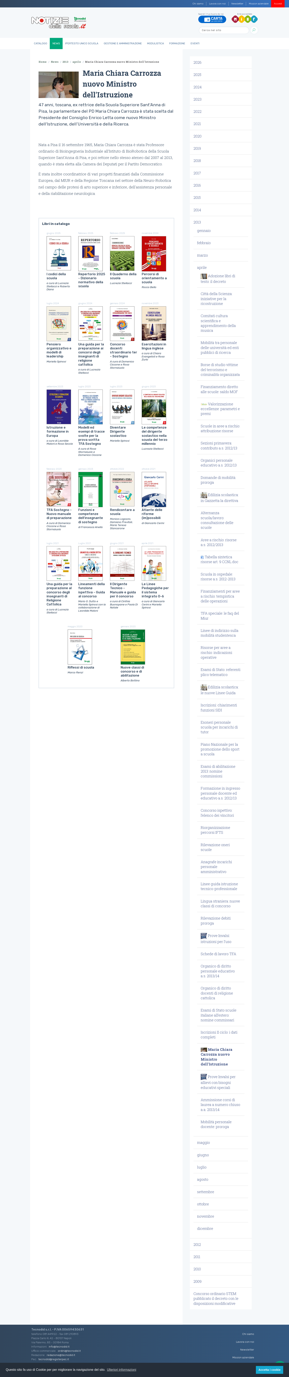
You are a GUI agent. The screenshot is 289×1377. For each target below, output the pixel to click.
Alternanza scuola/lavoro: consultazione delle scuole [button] (217, 520)
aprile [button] (202, 267)
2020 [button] (197, 136)
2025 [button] (197, 74)
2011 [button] (196, 1256)
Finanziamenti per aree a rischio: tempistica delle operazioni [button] (220, 596)
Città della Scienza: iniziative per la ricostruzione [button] (216, 298)
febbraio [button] (204, 242)
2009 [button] (197, 1281)
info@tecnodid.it (59, 1346)
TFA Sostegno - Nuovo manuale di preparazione (59, 514)
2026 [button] (197, 62)
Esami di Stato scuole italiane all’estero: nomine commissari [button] (218, 1015)
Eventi (195, 43)
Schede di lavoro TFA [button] (218, 953)
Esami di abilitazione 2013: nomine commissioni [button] (218, 771)
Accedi (278, 3)
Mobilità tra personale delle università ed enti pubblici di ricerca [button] (220, 347)
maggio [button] (203, 1142)
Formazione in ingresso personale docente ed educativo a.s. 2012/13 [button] (220, 793)
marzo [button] (202, 255)
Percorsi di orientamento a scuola (154, 278)
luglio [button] (202, 1167)
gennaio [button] (204, 230)
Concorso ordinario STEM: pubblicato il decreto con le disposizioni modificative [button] (215, 1298)
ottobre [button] (203, 1204)
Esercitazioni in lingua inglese (154, 346)
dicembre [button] (205, 1228)
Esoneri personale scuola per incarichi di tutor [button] (219, 727)
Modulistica (155, 43)
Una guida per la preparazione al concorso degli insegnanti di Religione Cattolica (59, 594)
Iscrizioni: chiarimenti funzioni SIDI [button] (219, 707)
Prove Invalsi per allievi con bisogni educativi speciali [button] (218, 1082)
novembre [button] (205, 1216)
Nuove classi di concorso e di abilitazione (132, 672)
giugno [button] (203, 1154)
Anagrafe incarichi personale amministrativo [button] (216, 866)
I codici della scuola (56, 276)
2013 (65, 61)
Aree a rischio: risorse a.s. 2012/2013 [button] (219, 542)
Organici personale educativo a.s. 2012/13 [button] (219, 462)
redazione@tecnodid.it (61, 1355)
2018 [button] (197, 160)
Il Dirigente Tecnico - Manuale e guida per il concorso (123, 590)
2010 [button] (197, 1269)
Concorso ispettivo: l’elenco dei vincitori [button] (217, 812)
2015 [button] (197, 197)
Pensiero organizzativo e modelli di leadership (59, 350)
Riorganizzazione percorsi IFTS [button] (215, 830)
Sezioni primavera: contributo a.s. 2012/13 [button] (219, 445)
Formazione (177, 43)
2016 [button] (197, 185)
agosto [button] (202, 1179)
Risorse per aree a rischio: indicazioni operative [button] (216, 652)
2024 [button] (197, 87)
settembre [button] (205, 1191)
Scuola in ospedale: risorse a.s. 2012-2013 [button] (218, 576)
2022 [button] (197, 111)
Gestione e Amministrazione (123, 43)
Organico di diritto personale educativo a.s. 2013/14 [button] (218, 971)
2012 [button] (197, 1244)
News (56, 43)
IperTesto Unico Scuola (81, 43)
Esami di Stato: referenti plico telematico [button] (220, 672)
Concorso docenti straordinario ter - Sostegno (123, 350)
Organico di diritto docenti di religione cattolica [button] (217, 993)
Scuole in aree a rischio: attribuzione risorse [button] (220, 428)
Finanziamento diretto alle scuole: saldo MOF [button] (219, 389)
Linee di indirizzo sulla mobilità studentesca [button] (219, 633)
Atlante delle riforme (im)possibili (152, 514)
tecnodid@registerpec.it (53, 1359)
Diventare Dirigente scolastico (118, 432)
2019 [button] (197, 148)
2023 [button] (197, 99)
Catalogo (40, 43)
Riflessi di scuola (81, 667)
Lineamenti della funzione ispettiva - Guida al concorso (91, 590)
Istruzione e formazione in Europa (58, 432)
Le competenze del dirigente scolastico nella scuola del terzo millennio (154, 436)
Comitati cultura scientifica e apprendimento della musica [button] (218, 323)
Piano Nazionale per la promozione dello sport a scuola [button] (220, 749)
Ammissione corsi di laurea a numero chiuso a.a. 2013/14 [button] (220, 1104)
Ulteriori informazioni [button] (121, 1369)
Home (43, 61)
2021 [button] (197, 123)
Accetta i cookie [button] (269, 1369)
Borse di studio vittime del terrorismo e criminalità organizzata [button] (220, 369)
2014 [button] (197, 209)
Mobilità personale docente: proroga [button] (216, 1124)
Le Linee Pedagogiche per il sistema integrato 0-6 (155, 590)
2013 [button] (197, 222)
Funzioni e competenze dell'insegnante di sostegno (90, 516)
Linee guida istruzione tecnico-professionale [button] (219, 886)
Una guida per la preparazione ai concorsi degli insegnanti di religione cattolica (91, 354)
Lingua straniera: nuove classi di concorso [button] (220, 903)
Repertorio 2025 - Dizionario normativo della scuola (91, 280)
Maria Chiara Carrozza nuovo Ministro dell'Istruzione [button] (216, 1056)
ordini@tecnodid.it (69, 1350)
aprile (76, 61)
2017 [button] (197, 173)
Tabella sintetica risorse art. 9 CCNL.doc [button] (219, 559)
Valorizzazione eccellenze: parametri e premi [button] (220, 409)
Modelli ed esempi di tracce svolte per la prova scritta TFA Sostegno (91, 436)
